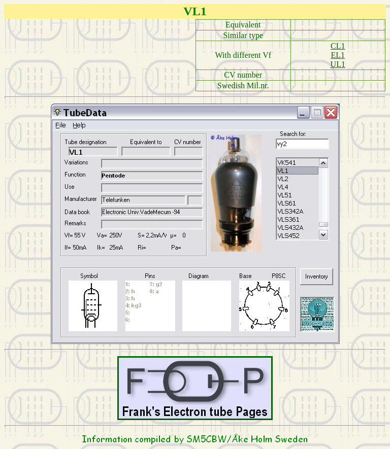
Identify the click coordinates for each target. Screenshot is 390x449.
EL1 (338, 55)
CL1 (338, 46)
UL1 (338, 64)
